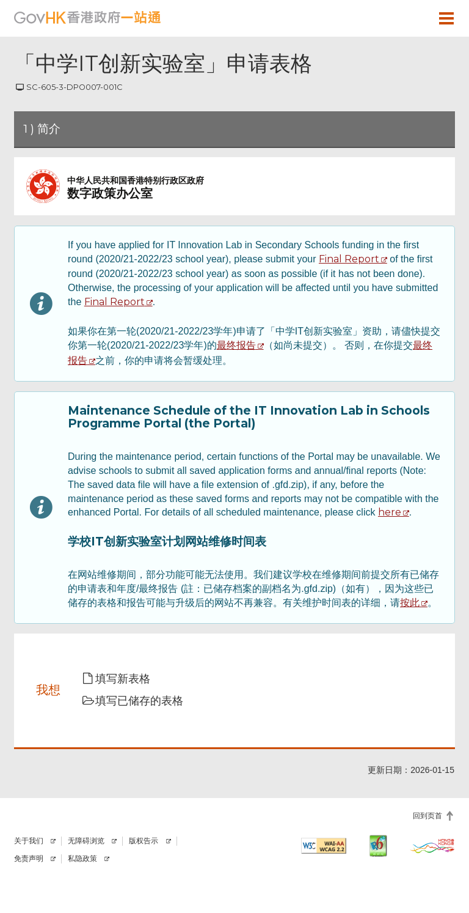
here (389, 512)
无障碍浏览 (86, 841)
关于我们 (28, 841)
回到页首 (427, 815)
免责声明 (28, 858)
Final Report (349, 259)
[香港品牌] (432, 846)
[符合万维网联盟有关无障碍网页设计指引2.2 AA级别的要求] (323, 846)
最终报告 (236, 345)
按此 (410, 602)
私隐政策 (82, 858)
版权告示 (143, 841)
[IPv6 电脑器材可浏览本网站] (378, 846)
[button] (411, 17)
